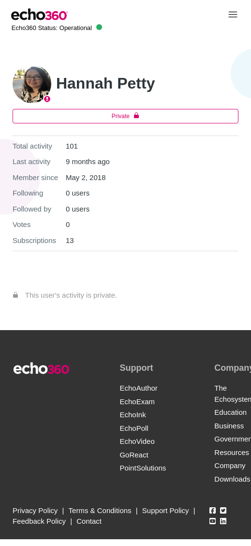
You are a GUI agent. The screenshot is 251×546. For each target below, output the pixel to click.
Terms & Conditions (100, 510)
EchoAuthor (138, 388)
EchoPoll (133, 428)
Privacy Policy (35, 510)
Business (229, 426)
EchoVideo (136, 441)
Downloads (232, 479)
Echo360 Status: (57, 27)
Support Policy (165, 510)
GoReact (133, 455)
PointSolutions (142, 468)
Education (230, 412)
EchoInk (132, 414)
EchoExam (137, 401)
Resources (231, 452)
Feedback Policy (39, 521)
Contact (89, 521)
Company (229, 465)
